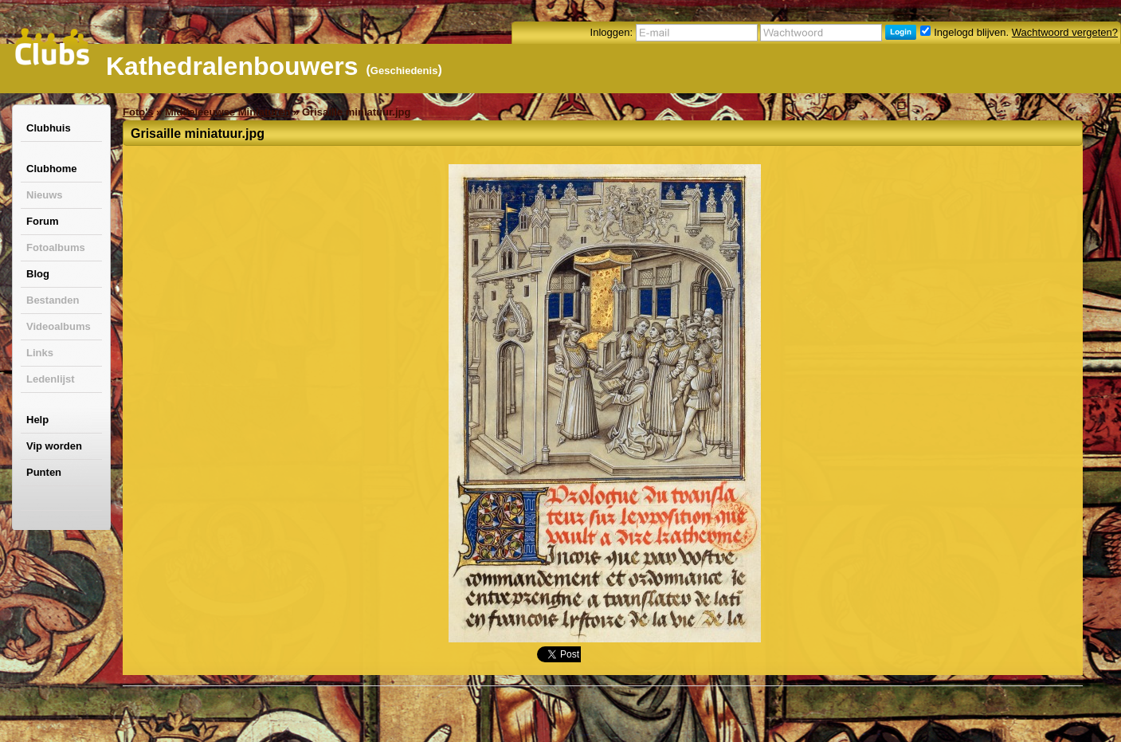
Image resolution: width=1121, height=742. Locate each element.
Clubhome (51, 169)
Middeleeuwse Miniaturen (227, 112)
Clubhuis (48, 128)
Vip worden (54, 446)
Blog (37, 274)
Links (39, 353)
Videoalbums (58, 326)
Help (37, 420)
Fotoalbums (55, 247)
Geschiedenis (404, 71)
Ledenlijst (50, 379)
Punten (43, 472)
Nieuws (44, 195)
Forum (42, 221)
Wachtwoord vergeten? (1065, 32)
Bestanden (52, 300)
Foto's (138, 112)
